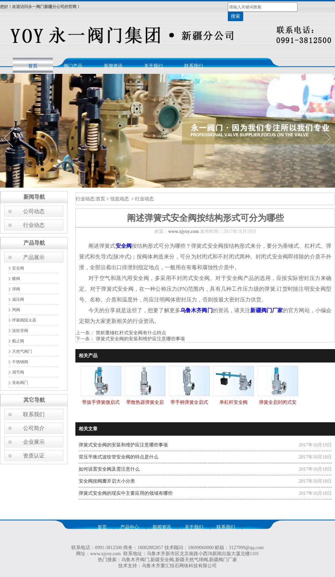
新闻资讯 (113, 65)
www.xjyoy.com (183, 231)
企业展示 (34, 442)
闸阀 (16, 309)
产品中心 (129, 527)
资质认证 (34, 456)
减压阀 (18, 299)
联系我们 (193, 65)
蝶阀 (16, 278)
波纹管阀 (20, 330)
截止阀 (18, 341)
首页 (33, 65)
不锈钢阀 (20, 361)
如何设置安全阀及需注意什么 (109, 469)
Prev (4, 127)
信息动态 (119, 198)
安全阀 (18, 268)
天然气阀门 (22, 351)
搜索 (235, 16)
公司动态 (34, 211)
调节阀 (18, 372)
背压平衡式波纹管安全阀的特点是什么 (118, 457)
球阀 (16, 289)
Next (322, 127)
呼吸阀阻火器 (24, 320)
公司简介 (34, 428)
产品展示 (34, 257)
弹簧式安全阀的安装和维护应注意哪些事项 (139, 338)
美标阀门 (20, 382)
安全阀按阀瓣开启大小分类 (107, 481)
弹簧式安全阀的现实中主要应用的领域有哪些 (126, 493)
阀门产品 (73, 65)
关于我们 (153, 65)
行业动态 (34, 225)
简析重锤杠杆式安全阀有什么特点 (130, 332)
